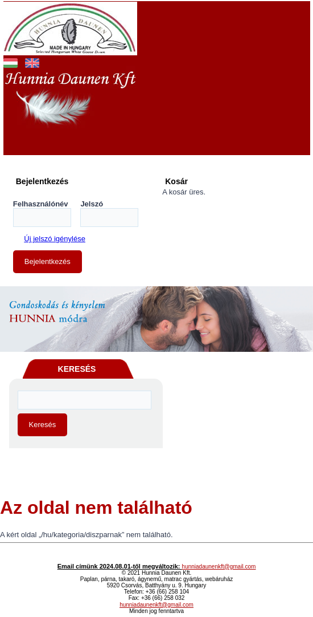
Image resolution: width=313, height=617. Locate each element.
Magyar (10, 61)
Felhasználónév (40, 204)
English (32, 61)
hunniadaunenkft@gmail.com (219, 566)
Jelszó (91, 204)
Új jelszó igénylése (54, 238)
